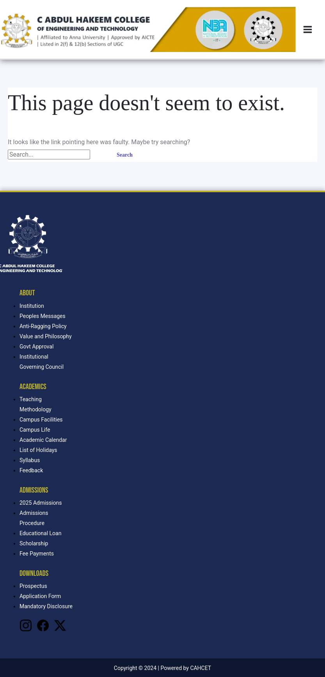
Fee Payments (37, 553)
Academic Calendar (43, 440)
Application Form (40, 596)
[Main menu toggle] (307, 29)
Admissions (34, 490)
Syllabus (30, 460)
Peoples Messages (43, 316)
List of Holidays (38, 450)
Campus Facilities (41, 419)
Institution (32, 306)
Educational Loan (40, 533)
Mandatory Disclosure (46, 606)
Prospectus (33, 586)
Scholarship (34, 543)
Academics (33, 386)
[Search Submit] (99, 155)
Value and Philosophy (46, 336)
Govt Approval (36, 346)
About (27, 293)
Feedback (31, 470)
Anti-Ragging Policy (43, 326)
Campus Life (35, 430)
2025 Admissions (41, 503)
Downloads (34, 573)
